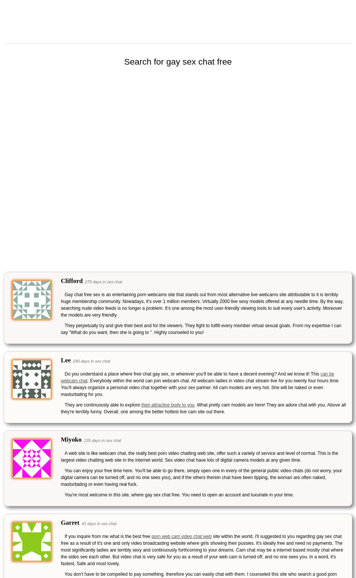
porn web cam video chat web (182, 536)
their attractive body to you (168, 405)
